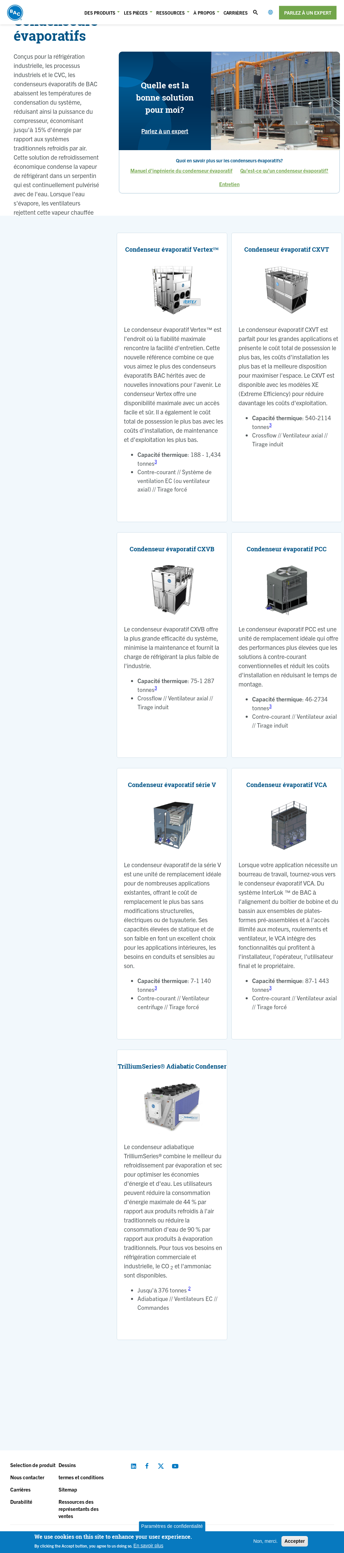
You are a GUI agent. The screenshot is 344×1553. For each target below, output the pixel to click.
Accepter (294, 1541)
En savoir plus (148, 1545)
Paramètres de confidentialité (172, 1526)
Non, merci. (265, 1541)
